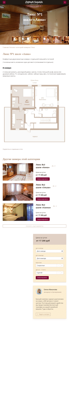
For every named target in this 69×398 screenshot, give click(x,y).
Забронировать (64, 2)
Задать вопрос (44, 314)
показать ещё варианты (34, 226)
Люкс (33, 47)
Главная (5, 47)
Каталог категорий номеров (20, 47)
